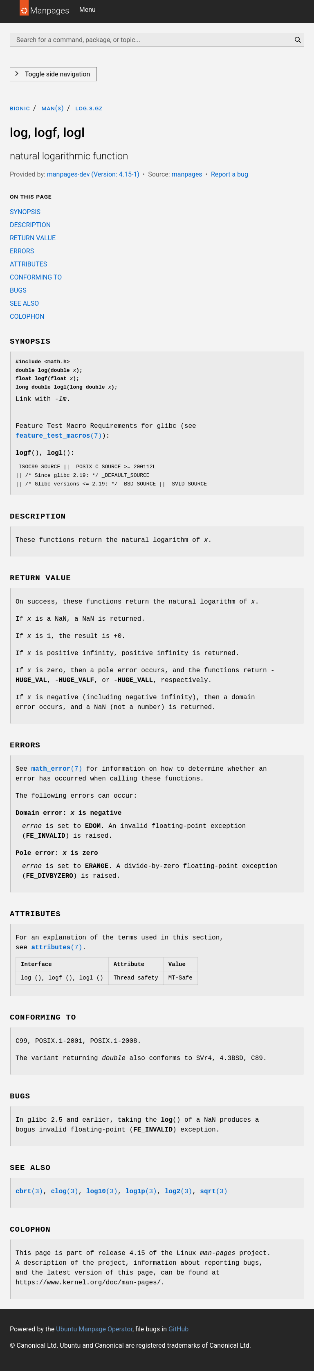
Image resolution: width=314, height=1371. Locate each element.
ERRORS (22, 251)
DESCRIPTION (30, 225)
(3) (29, 1191)
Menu (87, 9)
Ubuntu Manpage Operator (94, 1329)
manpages (187, 174)
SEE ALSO (24, 303)
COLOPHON (27, 316)
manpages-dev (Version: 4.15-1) (93, 174)
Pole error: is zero (57, 853)
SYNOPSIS (25, 212)
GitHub (178, 1329)
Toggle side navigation (56, 74)
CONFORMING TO (36, 277)
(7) (59, 436)
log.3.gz (89, 108)
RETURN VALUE (33, 238)
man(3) (52, 108)
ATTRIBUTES (28, 264)
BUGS (18, 290)
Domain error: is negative (68, 813)
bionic (20, 108)
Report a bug (229, 174)
